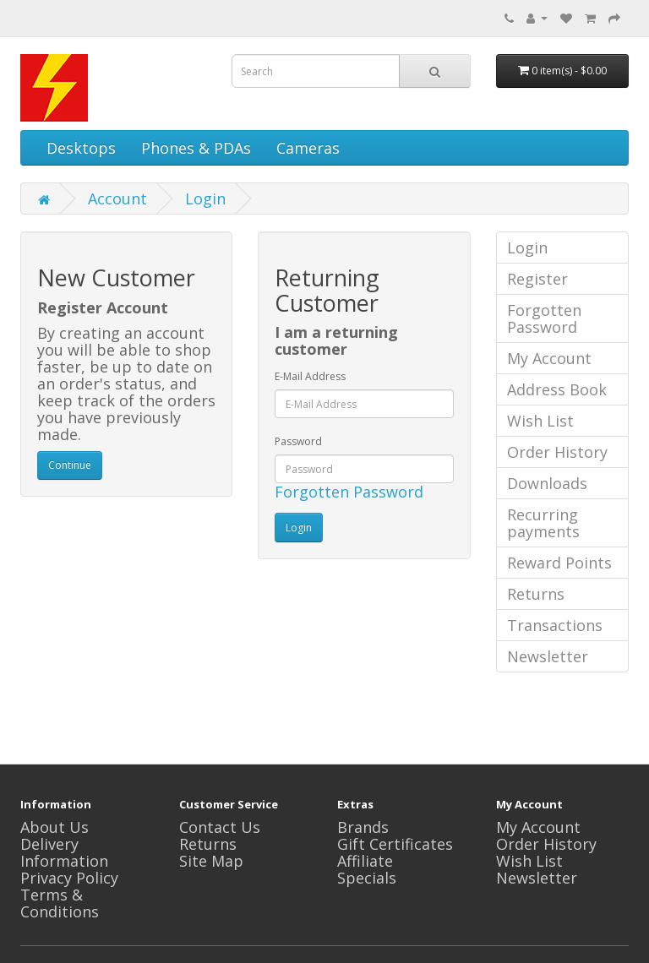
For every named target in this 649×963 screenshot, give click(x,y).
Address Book (557, 389)
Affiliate (365, 861)
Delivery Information (64, 852)
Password (298, 441)
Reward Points (559, 562)
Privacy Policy (69, 878)
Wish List (540, 421)
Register (537, 279)
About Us (54, 827)
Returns (535, 594)
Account (117, 198)
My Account (549, 358)
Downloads (547, 483)
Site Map (211, 861)
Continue (69, 465)
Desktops (81, 148)
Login (205, 198)
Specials (366, 878)
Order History (557, 452)
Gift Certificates (395, 844)
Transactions (555, 625)
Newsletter (547, 656)
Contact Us (219, 827)
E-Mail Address (310, 376)
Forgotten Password (349, 492)
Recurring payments (543, 522)
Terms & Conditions (59, 903)
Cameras (308, 148)
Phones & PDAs (196, 148)
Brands (363, 827)
